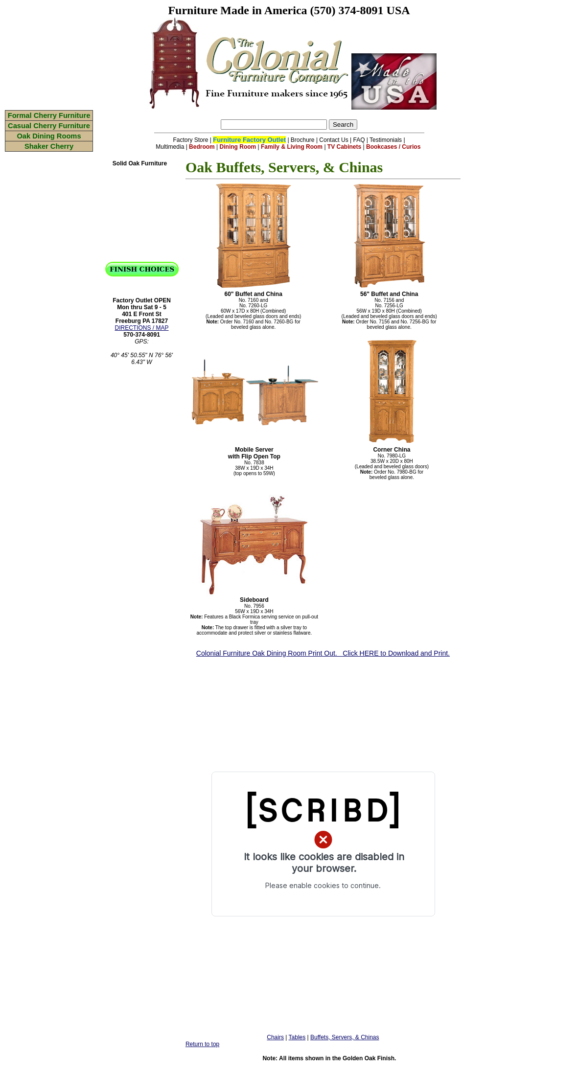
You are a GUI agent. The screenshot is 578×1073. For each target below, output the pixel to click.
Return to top (202, 1044)
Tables (297, 1037)
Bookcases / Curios (393, 146)
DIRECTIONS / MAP (141, 327)
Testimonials (386, 140)
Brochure (303, 140)
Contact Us (333, 140)
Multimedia (170, 146)
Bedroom (202, 146)
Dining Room (238, 146)
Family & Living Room (292, 146)
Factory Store (190, 140)
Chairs (275, 1037)
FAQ (359, 140)
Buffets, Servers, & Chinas (344, 1037)
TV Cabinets (344, 146)
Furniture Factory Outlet (249, 139)
